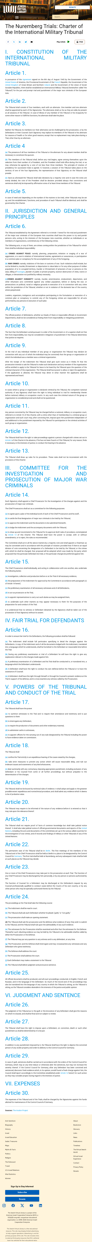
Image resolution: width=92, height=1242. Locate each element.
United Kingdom (11, 85)
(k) (6, 965)
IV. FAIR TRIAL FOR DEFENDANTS (44, 620)
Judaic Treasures (11, 1141)
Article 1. (15, 73)
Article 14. (17, 495)
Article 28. (17, 1038)
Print (80, 42)
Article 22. (17, 844)
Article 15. (17, 562)
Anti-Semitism (10, 1121)
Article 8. (15, 325)
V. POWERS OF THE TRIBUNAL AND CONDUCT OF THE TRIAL (46, 690)
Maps (7, 1145)
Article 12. (17, 431)
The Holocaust (10, 1162)
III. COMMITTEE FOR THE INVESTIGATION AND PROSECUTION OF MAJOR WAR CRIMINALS (46, 477)
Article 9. (15, 345)
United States (10, 82)
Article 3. (15, 123)
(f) (6, 602)
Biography (9, 1125)
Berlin (48, 851)
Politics (7, 1154)
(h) (6, 951)
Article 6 (8, 440)
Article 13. (17, 451)
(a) (6, 152)
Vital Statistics (10, 1174)
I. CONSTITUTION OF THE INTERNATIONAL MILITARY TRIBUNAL (46, 58)
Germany (18, 856)
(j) (6, 960)
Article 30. (17, 1093)
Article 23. (17, 867)
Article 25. (17, 973)
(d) (6, 527)
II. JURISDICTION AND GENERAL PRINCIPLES (46, 214)
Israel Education (11, 1137)
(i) (6, 956)
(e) (6, 532)
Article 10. (17, 383)
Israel (7, 1133)
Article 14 (64, 1073)
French (57, 82)
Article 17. (17, 702)
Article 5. (15, 191)
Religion (8, 1158)
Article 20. (17, 802)
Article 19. (17, 782)
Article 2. (15, 101)
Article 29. (17, 1056)
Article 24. (17, 896)
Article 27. (17, 1021)
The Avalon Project (20, 1110)
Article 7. (15, 309)
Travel (7, 1166)
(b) (6, 160)
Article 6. (15, 226)
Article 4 (15, 146)
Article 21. (17, 819)
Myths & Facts (10, 1149)
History (8, 1129)
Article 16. (17, 630)
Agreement (27, 79)
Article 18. (17, 745)
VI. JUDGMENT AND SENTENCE (42, 995)
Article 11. (17, 406)
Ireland (47, 85)
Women (8, 1178)
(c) (6, 178)
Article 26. (17, 1004)
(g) (6, 944)
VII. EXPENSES (22, 1083)
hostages (21, 272)
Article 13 (12, 535)
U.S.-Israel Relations (12, 1170)
